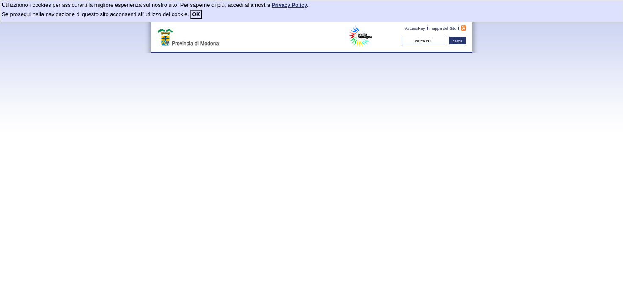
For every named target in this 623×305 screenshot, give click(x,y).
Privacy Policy (289, 5)
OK (196, 14)
